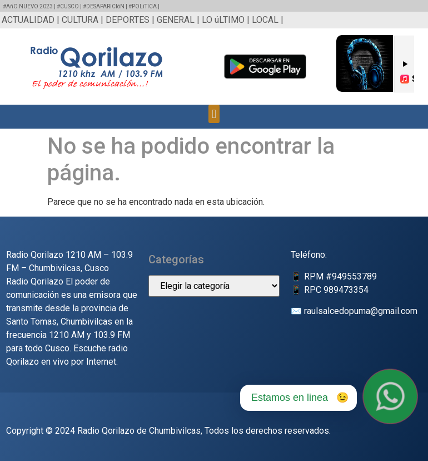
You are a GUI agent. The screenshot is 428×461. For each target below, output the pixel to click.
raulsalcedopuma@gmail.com (360, 311)
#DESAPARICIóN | (105, 6)
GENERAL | (179, 19)
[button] (213, 114)
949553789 (354, 276)
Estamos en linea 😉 (300, 397)
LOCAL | (267, 19)
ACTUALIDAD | (32, 19)
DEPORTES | (131, 19)
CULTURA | (84, 19)
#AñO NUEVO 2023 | (30, 6)
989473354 (346, 290)
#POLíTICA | (144, 6)
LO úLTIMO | (227, 19)
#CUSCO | (70, 6)
